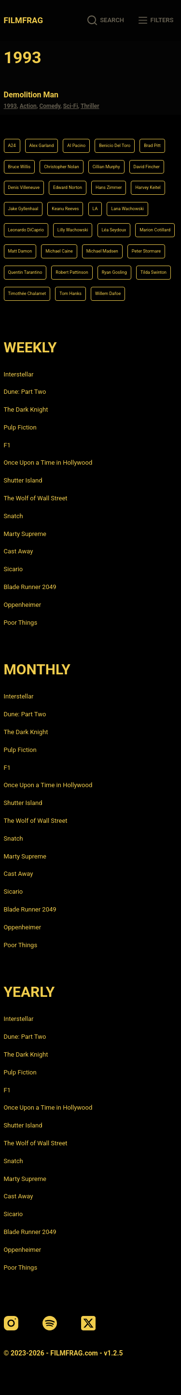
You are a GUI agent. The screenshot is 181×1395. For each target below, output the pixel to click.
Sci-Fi (70, 106)
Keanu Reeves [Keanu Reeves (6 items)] (65, 208)
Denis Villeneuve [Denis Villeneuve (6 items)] (24, 187)
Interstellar (19, 374)
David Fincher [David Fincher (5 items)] (147, 166)
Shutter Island (23, 480)
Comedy (49, 106)
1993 (10, 106)
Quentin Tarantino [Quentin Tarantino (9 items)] (25, 272)
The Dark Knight (26, 409)
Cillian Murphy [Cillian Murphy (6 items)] (106, 166)
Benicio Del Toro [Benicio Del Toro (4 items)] (114, 145)
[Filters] (156, 20)
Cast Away (18, 551)
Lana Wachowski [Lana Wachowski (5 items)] (127, 208)
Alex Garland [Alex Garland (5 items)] (41, 145)
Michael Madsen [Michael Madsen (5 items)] (102, 251)
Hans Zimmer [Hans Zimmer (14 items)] (109, 187)
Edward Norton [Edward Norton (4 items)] (67, 187)
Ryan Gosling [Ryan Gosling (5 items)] (114, 272)
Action (28, 106)
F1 (7, 445)
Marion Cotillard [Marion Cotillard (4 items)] (154, 230)
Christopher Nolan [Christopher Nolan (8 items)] (61, 166)
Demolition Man (31, 94)
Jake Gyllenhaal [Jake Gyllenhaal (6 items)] (23, 208)
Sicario (13, 569)
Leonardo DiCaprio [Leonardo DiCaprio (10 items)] (26, 230)
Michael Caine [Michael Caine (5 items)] (59, 251)
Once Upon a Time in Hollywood (48, 462)
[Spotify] (49, 1323)
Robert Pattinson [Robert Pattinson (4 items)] (72, 272)
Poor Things (21, 622)
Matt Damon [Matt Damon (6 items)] (20, 251)
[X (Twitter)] (88, 1323)
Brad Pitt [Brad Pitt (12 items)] (152, 145)
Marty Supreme (25, 533)
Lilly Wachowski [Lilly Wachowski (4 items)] (72, 230)
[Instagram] (11, 1323)
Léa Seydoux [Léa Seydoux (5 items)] (114, 230)
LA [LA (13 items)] (95, 208)
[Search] (105, 20)
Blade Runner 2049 (30, 586)
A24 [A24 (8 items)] (12, 145)
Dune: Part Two (25, 391)
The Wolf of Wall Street (36, 498)
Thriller (90, 106)
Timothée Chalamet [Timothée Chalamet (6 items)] (27, 293)
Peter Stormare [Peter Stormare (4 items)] (146, 251)
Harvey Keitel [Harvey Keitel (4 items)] (147, 187)
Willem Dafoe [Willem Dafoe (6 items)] (108, 293)
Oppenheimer (23, 604)
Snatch (13, 516)
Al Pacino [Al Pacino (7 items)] (76, 145)
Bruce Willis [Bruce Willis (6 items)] (19, 166)
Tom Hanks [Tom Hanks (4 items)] (70, 293)
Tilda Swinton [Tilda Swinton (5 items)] (153, 272)
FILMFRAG (23, 20)
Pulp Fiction (20, 427)
